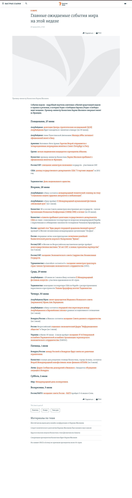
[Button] (88, 33)
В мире (34, 11)
